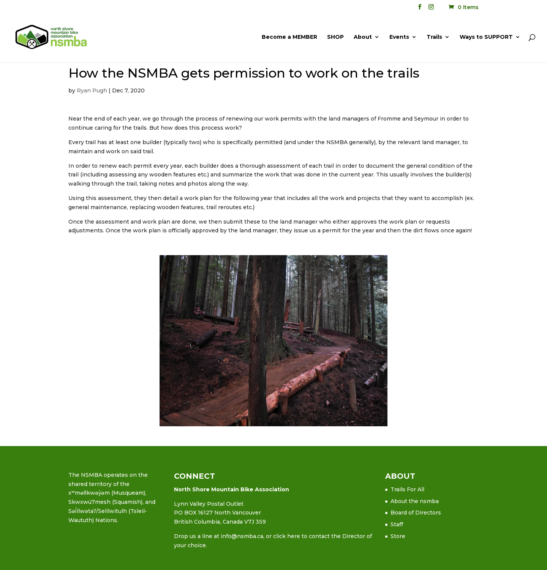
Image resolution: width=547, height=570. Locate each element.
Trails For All (407, 489)
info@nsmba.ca (242, 536)
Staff (396, 524)
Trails (434, 37)
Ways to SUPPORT (486, 37)
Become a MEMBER (289, 37)
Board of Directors (415, 512)
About (363, 37)
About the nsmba (414, 501)
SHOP (335, 37)
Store (397, 536)
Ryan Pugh (92, 90)
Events (399, 37)
